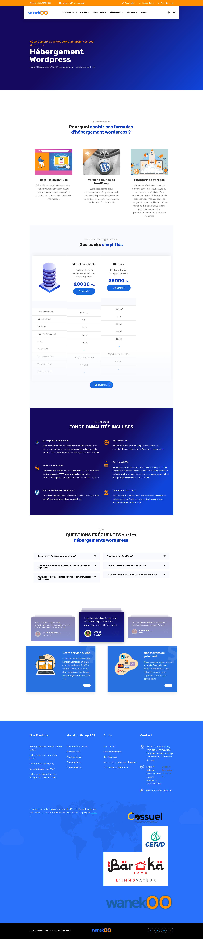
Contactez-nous (165, 3)
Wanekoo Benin (74, 792)
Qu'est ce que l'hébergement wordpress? (56, 556)
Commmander (118, 288)
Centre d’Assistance (112, 786)
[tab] (67, 556)
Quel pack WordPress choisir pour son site (126, 565)
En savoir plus (103, 384)
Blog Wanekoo (110, 792)
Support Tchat (146, 3)
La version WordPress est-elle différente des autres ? (132, 574)
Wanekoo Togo (74, 797)
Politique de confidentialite (115, 802)
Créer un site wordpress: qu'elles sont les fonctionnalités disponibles (63, 566)
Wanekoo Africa (74, 802)
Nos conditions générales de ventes (119, 797)
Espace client (128, 3)
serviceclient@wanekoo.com (72, 3)
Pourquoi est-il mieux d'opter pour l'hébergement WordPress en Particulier (65, 578)
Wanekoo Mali (73, 786)
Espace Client (109, 781)
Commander (84, 291)
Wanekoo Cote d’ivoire (77, 781)
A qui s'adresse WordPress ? (120, 556)
